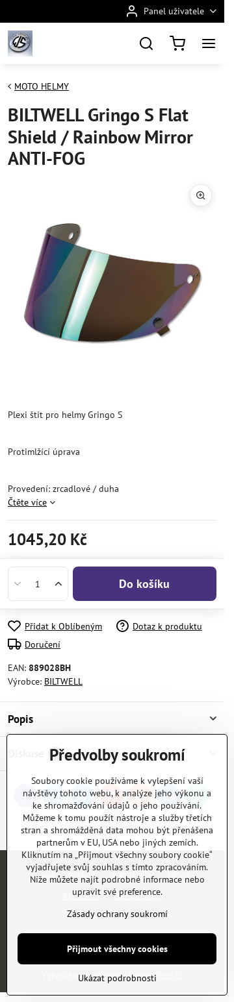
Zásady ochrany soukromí (117, 987)
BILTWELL (63, 681)
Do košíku (144, 583)
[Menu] (208, 43)
